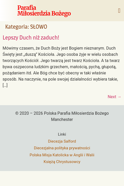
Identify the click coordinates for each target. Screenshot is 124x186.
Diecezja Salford (62, 141)
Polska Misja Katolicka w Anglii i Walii (62, 155)
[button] (119, 10)
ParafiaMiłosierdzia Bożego (44, 10)
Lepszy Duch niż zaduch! (31, 37)
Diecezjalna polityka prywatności (62, 148)
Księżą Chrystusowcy (62, 161)
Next (114, 96)
